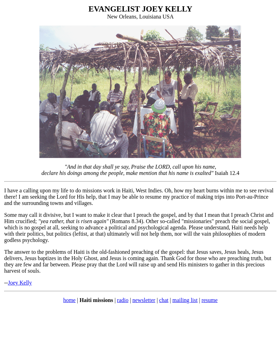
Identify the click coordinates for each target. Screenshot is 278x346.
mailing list (185, 300)
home (69, 300)
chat (164, 300)
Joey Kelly (20, 283)
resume (209, 300)
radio (123, 300)
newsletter (143, 300)
